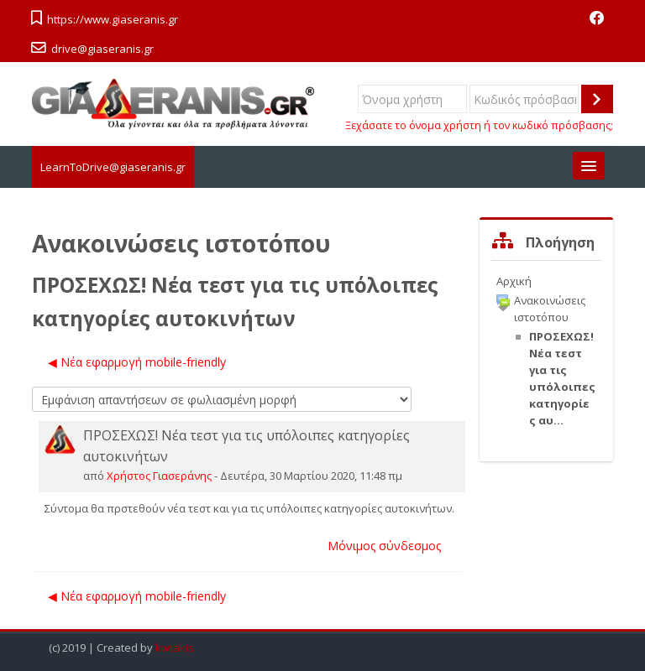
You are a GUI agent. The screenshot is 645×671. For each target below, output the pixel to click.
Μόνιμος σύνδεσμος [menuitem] (384, 546)
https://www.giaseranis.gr (112, 19)
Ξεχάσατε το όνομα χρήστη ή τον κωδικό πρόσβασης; (479, 125)
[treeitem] (545, 281)
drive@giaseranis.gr (102, 48)
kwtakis (174, 648)
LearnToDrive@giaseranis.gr (113, 166)
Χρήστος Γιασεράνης (159, 475)
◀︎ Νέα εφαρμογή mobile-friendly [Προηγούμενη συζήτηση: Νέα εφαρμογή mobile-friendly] (137, 362)
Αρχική (514, 281)
